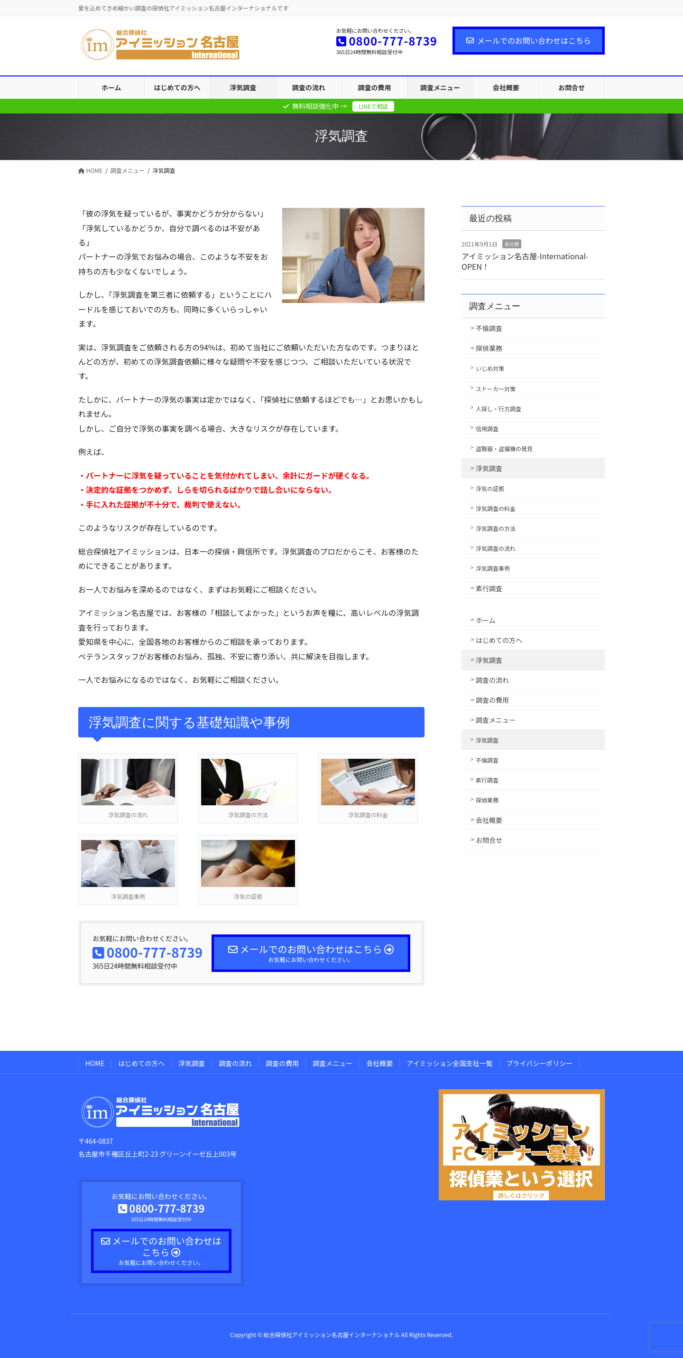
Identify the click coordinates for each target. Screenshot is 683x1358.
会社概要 (489, 820)
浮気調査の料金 (496, 508)
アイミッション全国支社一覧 (449, 1063)
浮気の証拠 (490, 488)
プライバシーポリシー (540, 1063)
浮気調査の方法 (496, 528)
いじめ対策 (490, 368)
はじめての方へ (499, 640)
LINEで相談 (373, 106)
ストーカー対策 (496, 389)
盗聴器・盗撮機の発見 (504, 448)
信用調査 (487, 428)
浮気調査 (489, 468)
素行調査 (489, 588)
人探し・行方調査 (498, 409)
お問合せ (489, 840)
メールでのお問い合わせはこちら (528, 40)
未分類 (512, 243)
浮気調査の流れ (496, 548)
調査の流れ (492, 680)
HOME (94, 1063)
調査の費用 (492, 700)
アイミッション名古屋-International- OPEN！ (525, 261)
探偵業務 (489, 348)
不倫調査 (489, 328)
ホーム (486, 620)
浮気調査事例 (493, 568)
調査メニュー (494, 306)
